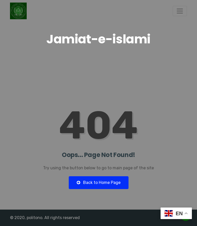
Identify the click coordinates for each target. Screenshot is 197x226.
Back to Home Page (99, 182)
